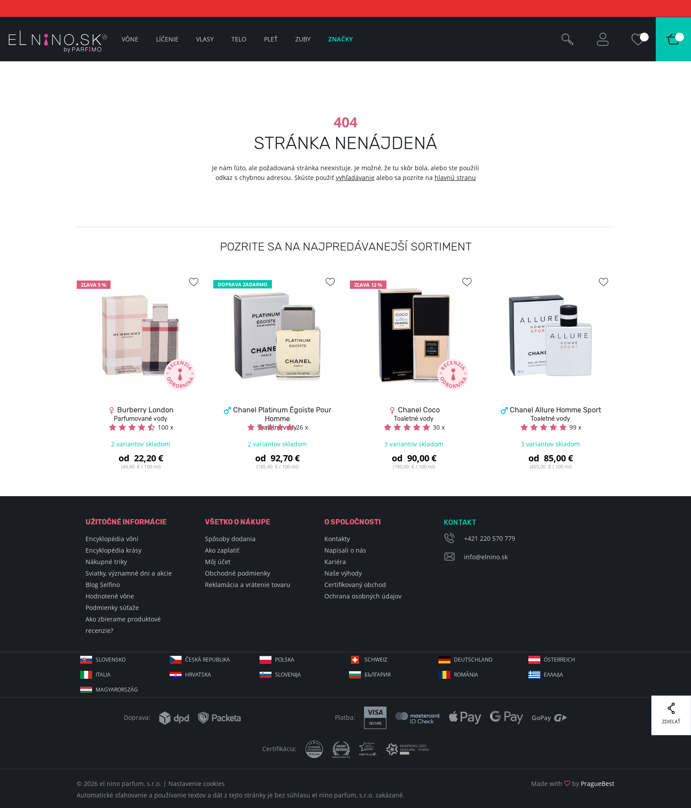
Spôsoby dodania (230, 539)
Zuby (303, 39)
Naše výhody (343, 573)
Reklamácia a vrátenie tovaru (247, 584)
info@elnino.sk (486, 557)
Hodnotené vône (109, 596)
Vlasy (205, 39)
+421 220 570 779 (489, 538)
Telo (238, 39)
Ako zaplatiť (222, 550)
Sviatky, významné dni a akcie (128, 573)
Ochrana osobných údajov (362, 596)
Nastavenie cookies (196, 783)
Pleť (271, 39)
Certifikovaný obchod (355, 584)
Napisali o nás (345, 550)
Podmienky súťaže (112, 607)
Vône (130, 39)
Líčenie (167, 39)
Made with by (572, 783)
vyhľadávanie (355, 177)
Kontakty (337, 539)
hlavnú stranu (455, 177)
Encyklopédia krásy (113, 550)
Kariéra (335, 561)
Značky (340, 39)
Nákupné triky (106, 561)
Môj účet (217, 561)
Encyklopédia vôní (111, 539)
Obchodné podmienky (237, 573)
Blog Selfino (102, 584)
